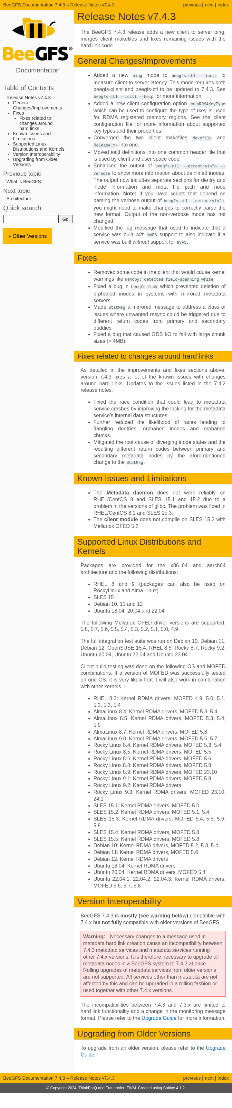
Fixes (18, 113)
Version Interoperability (36, 154)
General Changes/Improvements (37, 105)
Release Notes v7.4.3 (92, 4)
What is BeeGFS (23, 181)
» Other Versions (27, 236)
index (223, 4)
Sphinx (169, 1083)
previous (191, 4)
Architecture (18, 198)
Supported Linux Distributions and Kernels (38, 146)
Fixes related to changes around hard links (36, 123)
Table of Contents (28, 87)
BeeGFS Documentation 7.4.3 (34, 4)
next (209, 4)
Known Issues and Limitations (32, 136)
